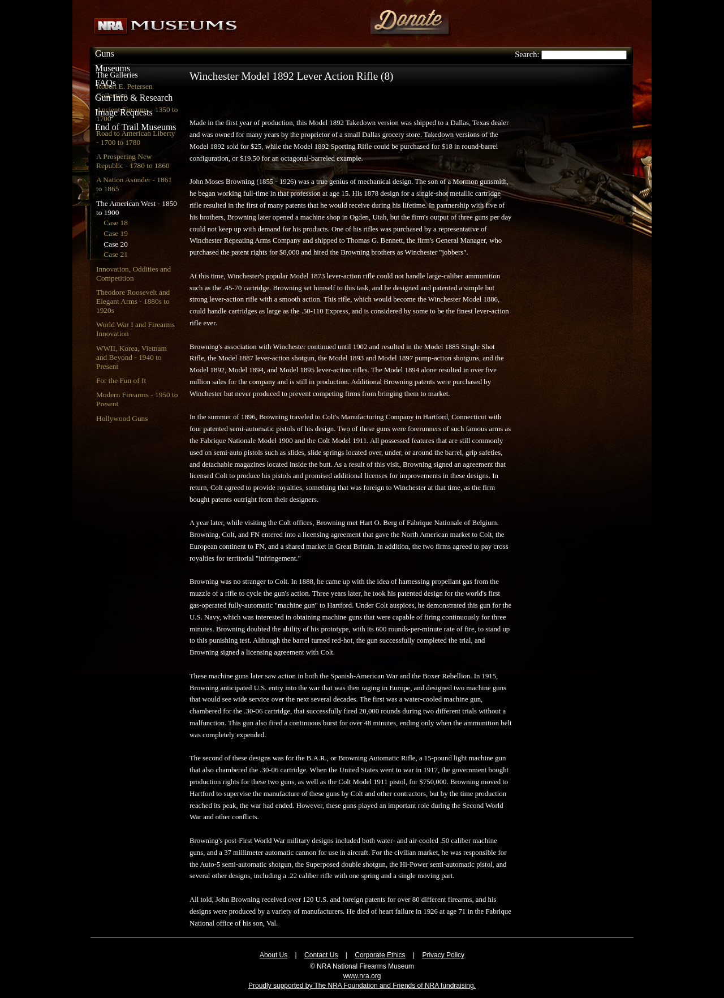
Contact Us (321, 955)
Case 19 (116, 233)
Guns (104, 53)
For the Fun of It (121, 380)
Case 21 (116, 254)
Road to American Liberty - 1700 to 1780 (135, 138)
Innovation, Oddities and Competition (133, 273)
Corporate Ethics (380, 955)
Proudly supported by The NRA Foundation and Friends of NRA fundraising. (362, 986)
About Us (273, 955)
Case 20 (116, 244)
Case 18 (116, 222)
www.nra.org (362, 976)
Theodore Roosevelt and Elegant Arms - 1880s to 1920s (133, 301)
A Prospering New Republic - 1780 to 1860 (133, 161)
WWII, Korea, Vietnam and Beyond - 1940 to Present (131, 357)
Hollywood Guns (122, 418)
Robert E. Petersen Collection (124, 91)
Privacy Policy (443, 955)
